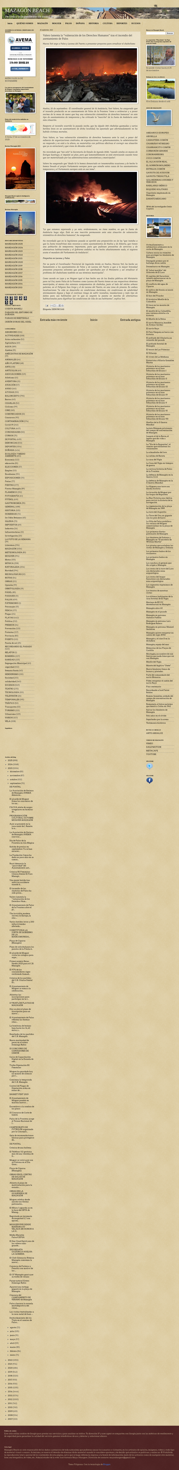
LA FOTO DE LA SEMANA (18, 539)
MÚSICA (9, 563)
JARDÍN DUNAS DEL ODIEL (18, 322)
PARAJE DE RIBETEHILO (17, 318)
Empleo (8, 470)
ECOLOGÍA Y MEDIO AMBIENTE (15, 455)
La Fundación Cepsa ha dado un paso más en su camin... (22, 857)
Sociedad (9, 678)
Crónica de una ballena (20, 1148)
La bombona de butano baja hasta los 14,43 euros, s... (20, 1028)
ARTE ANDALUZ (154, 733)
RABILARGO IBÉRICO (156, 186)
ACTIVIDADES (12, 336)
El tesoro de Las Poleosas (158, 350)
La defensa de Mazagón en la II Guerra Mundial (159, 482)
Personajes (10, 607)
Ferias (8, 481)
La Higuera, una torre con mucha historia (158, 487)
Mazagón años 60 (154, 608)
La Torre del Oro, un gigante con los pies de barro (159, 516)
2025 (10, 760)
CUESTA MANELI (13, 309)
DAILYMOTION (153, 747)
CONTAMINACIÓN (14, 421)
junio (12, 1335)
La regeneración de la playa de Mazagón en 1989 (159, 507)
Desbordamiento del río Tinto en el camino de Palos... (21, 1320)
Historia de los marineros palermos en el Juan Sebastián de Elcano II (158, 376)
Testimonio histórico (156, 723)
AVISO (8, 389)
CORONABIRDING (155, 154)
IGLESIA (9, 521)
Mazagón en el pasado (156, 612)
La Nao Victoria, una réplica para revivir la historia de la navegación (159, 500)
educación (9, 463)
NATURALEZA (12, 567)
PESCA (8, 610)
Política (8, 621)
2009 (10, 1411)
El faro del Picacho (155, 296)
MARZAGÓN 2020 (14, 262)
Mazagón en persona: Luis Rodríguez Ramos (158, 622)
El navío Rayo (152, 328)
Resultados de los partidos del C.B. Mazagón (22, 1035)
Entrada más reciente (53, 319)
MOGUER (56, 23)
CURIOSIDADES (13, 432)
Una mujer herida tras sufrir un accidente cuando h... (20, 882)
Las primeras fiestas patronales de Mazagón (157, 533)
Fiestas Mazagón (13, 489)
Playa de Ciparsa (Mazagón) (17, 942)
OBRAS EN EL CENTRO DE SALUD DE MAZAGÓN (21, 1176)
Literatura (9, 545)
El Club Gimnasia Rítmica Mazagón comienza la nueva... (22, 1260)
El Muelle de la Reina (156, 319)
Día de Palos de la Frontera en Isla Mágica (22, 842)
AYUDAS (9, 392)
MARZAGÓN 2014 (14, 284)
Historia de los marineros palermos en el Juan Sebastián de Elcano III (158, 384)
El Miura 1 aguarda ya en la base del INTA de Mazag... (21, 1210)
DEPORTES (121, 23)
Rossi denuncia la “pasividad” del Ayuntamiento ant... (20, 865)
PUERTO (9, 639)
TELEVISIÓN (11, 696)
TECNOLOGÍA (12, 692)
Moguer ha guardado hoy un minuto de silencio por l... (21, 1073)
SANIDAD (10, 660)
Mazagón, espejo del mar (157, 644)
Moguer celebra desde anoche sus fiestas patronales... (20, 1202)
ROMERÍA (10, 656)
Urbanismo (10, 714)
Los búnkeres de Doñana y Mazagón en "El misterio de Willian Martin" (159, 539)
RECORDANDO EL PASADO (18, 647)
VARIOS (9, 718)
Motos (8, 560)
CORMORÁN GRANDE (157, 151)
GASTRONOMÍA (13, 503)
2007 (10, 1419)
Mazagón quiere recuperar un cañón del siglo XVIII (160, 634)
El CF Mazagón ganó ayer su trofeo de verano (21, 1276)
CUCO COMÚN (153, 158)
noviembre (15, 775)
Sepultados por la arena (157, 719)
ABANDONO (11, 332)
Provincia (9, 636)
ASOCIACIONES (13, 374)
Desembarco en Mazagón (158, 267)
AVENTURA (11, 381)
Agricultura (10, 343)
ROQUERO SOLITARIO (157, 189)
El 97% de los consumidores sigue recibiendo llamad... (20, 972)
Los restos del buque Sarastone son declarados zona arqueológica (158, 579)
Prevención (10, 628)
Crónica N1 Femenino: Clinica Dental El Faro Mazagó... (21, 874)
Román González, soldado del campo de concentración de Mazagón (159, 698)
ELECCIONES (11, 467)
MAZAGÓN (42, 23)
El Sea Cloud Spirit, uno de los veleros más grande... (22, 1243)
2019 (10, 1372)
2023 (10, 768)
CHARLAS (10, 403)
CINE (7, 410)
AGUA (8, 347)
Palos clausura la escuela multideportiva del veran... (21, 1305)
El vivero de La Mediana (157, 357)
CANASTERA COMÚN (157, 140)
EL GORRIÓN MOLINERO (158, 165)
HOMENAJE (11, 514)
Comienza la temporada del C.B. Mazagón (21, 1081)
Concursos (10, 417)
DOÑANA (80, 23)
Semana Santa (12, 670)
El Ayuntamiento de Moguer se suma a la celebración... (20, 988)
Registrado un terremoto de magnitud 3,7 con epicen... (21, 1218)
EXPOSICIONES (12, 478)
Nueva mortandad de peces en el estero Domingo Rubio (19, 1042)
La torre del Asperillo (156, 512)
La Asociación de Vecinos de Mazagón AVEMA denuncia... (22, 793)
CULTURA (107, 23)
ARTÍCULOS (11, 370)
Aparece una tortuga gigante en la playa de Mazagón (21, 1289)
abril (12, 1343)
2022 (10, 1360)
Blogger (106, 1464)
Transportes (11, 707)
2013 (10, 1396)
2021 (10, 1364)
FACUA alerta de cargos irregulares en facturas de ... (21, 809)
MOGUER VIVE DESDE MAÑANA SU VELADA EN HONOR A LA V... (22, 1227)
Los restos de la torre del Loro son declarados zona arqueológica (160, 571)
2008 (10, 1415)
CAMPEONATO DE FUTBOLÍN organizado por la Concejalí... (21, 1129)
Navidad (9, 570)
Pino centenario (153, 687)
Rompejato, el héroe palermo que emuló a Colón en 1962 (159, 705)
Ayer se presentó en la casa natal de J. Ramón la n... (21, 826)
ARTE (8, 367)
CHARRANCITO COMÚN (158, 147)
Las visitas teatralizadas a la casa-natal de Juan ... (22, 1313)
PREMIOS (9, 625)
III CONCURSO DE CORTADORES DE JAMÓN (19, 1051)
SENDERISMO (12, 674)
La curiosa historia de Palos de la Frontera (159, 470)
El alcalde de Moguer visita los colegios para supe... (21, 955)
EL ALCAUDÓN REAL (156, 162)
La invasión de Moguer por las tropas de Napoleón (158, 493)
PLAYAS (9, 618)
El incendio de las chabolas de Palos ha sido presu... (20, 890)
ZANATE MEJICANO (156, 199)
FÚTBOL (9, 499)
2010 (10, 1407)
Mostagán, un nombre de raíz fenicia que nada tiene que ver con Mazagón (160, 656)
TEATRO (9, 689)
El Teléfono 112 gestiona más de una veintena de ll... (21, 1154)
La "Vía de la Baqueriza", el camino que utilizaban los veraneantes (158, 446)
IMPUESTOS (11, 525)
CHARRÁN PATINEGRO (157, 144)
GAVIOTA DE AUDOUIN (157, 173)
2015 (10, 1388)
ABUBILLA (151, 136)
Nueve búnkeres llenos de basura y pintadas (158, 670)
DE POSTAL (10, 439)
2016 (10, 1384)
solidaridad (10, 681)
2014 (10, 1392)
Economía (9, 460)
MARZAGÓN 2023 (14, 251)
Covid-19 (9, 425)
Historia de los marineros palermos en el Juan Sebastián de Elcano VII (158, 416)
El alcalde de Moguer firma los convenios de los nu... (21, 801)
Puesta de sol (11, 643)
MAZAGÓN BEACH (27, 10)
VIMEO (149, 743)
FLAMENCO (11, 492)
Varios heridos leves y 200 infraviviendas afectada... (22, 924)
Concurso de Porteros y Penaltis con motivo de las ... (21, 1268)
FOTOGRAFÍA (12, 496)
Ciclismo (9, 407)
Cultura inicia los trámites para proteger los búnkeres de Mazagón (160, 255)
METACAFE (152, 751)
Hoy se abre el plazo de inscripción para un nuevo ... (20, 1011)
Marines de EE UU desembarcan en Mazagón (158, 603)
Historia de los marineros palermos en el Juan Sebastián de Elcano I (158, 368)
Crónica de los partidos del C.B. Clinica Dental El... (21, 980)
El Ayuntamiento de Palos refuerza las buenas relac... (22, 1019)
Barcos (8, 399)
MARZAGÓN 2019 (13, 266)
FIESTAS (9, 485)
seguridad (9, 667)
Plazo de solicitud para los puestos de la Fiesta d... (22, 948)
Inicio (10, 23)
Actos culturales (12, 339)
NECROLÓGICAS (13, 574)
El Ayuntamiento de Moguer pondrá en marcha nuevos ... (19, 1100)
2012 (10, 1399)
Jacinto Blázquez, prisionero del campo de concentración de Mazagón (159, 430)
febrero (13, 1351)
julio (12, 1331)
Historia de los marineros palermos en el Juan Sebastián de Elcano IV (158, 392)
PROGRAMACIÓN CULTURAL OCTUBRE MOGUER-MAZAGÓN (21, 818)
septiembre (15, 783)
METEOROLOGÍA (13, 552)
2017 (10, 1380)
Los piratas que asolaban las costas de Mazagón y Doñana (159, 546)
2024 (10, 764)
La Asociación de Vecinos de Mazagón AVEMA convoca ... (22, 834)
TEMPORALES (12, 700)
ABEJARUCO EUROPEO (157, 133)
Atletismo (9, 378)
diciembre (15, 771)
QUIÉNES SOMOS (24, 23)
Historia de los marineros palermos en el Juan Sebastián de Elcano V (158, 400)
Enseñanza (10, 474)
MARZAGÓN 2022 (14, 255)
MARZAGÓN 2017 (13, 273)
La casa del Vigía (154, 460)
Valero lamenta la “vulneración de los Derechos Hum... (20, 899)
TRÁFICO (9, 703)
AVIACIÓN (10, 385)
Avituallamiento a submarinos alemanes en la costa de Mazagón (159, 247)
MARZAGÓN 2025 (14, 244)
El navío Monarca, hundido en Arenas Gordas (158, 324)
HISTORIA (94, 23)
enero (13, 1355)
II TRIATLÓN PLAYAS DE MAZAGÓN (22, 1004)
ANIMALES (10, 360)
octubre (13, 779)
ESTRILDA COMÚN (155, 169)
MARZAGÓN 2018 (13, 269)
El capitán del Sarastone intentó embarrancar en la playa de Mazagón (158, 278)
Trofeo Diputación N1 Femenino (20, 1066)
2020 (10, 1368)
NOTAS (8, 578)
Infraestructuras (12, 532)
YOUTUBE (151, 754)
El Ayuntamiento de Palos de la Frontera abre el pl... (22, 907)
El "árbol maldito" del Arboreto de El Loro (156, 271)
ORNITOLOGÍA (12, 589)
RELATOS (9, 652)
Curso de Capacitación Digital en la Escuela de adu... (21, 1059)
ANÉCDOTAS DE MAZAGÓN (19, 354)
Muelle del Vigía (153, 662)
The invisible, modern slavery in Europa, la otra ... (20, 915)
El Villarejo (151, 353)
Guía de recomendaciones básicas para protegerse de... (22, 1137)
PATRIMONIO (11, 603)
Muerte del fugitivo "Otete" (158, 665)
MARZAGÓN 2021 (13, 258)
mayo (13, 1339)
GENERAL (10, 507)
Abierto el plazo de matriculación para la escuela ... (21, 1185)
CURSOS (9, 436)
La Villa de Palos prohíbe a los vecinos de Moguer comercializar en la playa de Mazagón (159, 524)
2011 (10, 1403)
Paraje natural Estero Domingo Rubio (19, 1282)
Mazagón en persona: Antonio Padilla (156, 616)
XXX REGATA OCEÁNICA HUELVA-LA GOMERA (21, 1252)
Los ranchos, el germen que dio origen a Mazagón (158, 564)
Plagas (8, 614)
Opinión (9, 585)
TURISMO (10, 710)
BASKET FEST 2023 (19, 1094)
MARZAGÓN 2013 (13, 287)
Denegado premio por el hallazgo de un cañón (157, 262)
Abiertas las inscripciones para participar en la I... (19, 997)
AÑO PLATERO (12, 363)
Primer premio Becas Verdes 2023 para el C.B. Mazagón (22, 963)
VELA (8, 721)
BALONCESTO (12, 396)
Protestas (9, 632)
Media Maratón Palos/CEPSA (17, 1236)
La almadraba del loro (156, 452)
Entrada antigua (130, 319)
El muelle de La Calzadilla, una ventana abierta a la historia (158, 313)
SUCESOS (135, 23)
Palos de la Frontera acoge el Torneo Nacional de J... (22, 1121)
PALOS (68, 23)
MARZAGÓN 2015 (13, 280)
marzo (13, 1347)
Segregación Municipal (16, 663)
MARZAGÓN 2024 (14, 248)
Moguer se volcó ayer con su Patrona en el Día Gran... (21, 1162)
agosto (13, 1327)
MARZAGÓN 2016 (13, 276)
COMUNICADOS (13, 414)
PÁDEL (8, 592)
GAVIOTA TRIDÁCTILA (157, 176)
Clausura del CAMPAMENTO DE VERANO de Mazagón (21, 1297)
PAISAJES (10, 596)
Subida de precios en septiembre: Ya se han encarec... (21, 849)
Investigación (11, 536)
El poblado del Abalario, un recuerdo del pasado (159, 339)
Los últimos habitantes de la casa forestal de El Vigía (159, 597)
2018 (10, 1376)
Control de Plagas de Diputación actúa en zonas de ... (20, 1088)
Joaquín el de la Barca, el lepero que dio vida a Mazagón (157, 438)
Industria (9, 528)
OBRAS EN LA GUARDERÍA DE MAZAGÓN (18, 1193)
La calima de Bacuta (155, 456)
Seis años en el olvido (156, 716)
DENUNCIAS (58, 309)
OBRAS (8, 581)
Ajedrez (8, 350)
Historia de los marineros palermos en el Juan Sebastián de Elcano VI (158, 408)
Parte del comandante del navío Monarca (158, 676)
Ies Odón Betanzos (13, 518)
